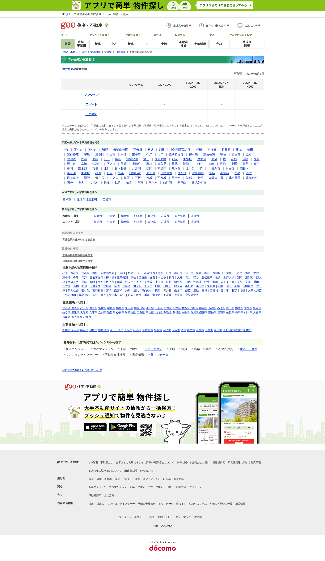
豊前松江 (73, 154)
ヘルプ (151, 517)
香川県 (194, 312)
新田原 (225, 149)
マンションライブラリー (121, 503)
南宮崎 (224, 173)
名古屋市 (147, 330)
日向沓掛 (73, 177)
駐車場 (167, 478)
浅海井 (187, 163)
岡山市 (218, 330)
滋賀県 (111, 312)
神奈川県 (139, 308)
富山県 (230, 308)
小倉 (65, 149)
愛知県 (248, 308)
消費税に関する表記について (140, 470)
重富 (140, 182)
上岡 (234, 163)
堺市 (183, 330)
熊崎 (124, 163)
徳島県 (185, 312)
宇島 (87, 154)
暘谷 (118, 159)
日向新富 (135, 173)
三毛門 (99, 154)
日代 (175, 163)
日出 (107, 159)
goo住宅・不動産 (68, 462)
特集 (91, 503)
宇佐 (223, 154)
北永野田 (234, 177)
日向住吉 (166, 173)
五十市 (176, 177)
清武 (249, 173)
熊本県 (138, 215)
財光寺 (230, 168)
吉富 (112, 154)
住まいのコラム (198, 503)
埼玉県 (150, 308)
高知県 (212, 312)
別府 (175, 159)
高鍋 (121, 173)
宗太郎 (82, 168)
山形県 (111, 308)
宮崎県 (165, 215)
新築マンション (97, 487)
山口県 (159, 312)
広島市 (209, 330)
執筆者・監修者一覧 (221, 503)
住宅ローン (195, 487)
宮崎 (212, 173)
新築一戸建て (137, 487)
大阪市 (176, 330)
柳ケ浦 (193, 154)
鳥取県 (168, 312)
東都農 (85, 173)
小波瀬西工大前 (180, 149)
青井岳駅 (67, 69)
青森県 (75, 308)
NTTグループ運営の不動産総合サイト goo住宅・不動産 (95, 14)
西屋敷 (236, 154)
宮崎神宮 (198, 173)
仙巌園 (167, 182)
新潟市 (137, 330)
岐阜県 (66, 312)
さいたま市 (116, 330)
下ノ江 (111, 163)
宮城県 (102, 308)
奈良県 (120, 312)
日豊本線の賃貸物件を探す (77, 260)
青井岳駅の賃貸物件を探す (77, 255)
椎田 (250, 149)
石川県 (221, 308)
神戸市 (191, 330)
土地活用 (109, 495)
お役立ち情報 (65, 503)
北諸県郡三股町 (87, 199)
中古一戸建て (153, 349)
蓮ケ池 (182, 173)
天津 (160, 154)
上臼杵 (136, 163)
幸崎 (84, 163)
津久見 (161, 163)
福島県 (120, 308)
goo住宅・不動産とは (101, 462)
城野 (105, 149)
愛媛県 (203, 312)
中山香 (71, 159)
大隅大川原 (215, 177)
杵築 (84, 159)
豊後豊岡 (132, 159)
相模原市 (103, 330)
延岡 (149, 168)
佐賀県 (111, 215)
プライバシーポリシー (131, 517)
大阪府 (84, 312)
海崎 (211, 163)
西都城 (161, 177)
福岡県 (98, 215)
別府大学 (160, 159)
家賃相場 (179, 478)
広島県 (141, 312)
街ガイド (181, 503)
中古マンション (118, 487)
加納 (237, 173)
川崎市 (93, 330)
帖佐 (118, 182)
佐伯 (223, 163)
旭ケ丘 (176, 168)
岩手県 (93, 308)
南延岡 (161, 168)
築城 (239, 149)
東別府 (187, 159)
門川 (203, 168)
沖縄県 (195, 215)
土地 (168, 487)
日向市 (215, 168)
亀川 (146, 159)
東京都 (129, 308)
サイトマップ (183, 517)
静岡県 (257, 308)
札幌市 (66, 330)
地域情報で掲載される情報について (82, 370)
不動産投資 (180, 487)
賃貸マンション (151, 478)
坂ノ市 (71, 163)
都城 (149, 177)
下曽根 (137, 149)
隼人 (81, 182)
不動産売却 (95, 495)
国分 (70, 182)
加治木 (93, 182)
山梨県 (203, 308)
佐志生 (96, 163)
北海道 (66, 308)
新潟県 (212, 308)
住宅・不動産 (248, 349)
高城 (234, 159)
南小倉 (92, 149)
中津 (124, 154)
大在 (256, 159)
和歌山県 (130, 312)
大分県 (152, 215)
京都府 (102, 312)
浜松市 (167, 330)
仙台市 (75, 330)
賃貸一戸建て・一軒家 (127, 478)
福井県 (239, 308)
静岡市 (158, 330)
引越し (100, 503)
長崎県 (125, 215)
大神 (95, 159)
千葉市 (128, 330)
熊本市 (247, 330)
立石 (249, 154)
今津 (149, 154)
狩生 (200, 163)
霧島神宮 (252, 177)
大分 (214, 159)
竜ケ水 (153, 182)
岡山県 (150, 312)
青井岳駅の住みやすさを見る (78, 239)
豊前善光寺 (176, 154)
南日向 (244, 168)
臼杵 (149, 163)
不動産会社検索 (146, 503)
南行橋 (211, 149)
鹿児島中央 (198, 182)
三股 (138, 177)
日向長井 (121, 168)
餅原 (127, 177)
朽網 (150, 149)
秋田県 (84, 308)
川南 (110, 173)
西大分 (201, 159)
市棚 (95, 168)
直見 (245, 163)
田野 (87, 177)
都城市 (66, 199)
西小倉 (78, 149)
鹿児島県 (179, 215)
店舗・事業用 (104, 478)
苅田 (162, 149)
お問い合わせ (165, 517)
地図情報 (240, 503)
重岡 (70, 168)
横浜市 (84, 330)
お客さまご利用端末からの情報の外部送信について (145, 462)
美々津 (71, 173)
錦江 (107, 182)
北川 (107, 168)
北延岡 (136, 168)
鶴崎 (245, 159)
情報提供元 (218, 462)
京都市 (200, 330)
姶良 (129, 182)
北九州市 (228, 330)
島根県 (177, 312)
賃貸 (91, 478)
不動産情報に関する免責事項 (244, 462)
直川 (256, 163)
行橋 (199, 149)
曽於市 (106, 199)
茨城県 (168, 308)
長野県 (194, 308)
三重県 (75, 312)
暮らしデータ (159, 354)
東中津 (136, 154)
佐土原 (150, 173)
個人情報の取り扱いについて (105, 470)
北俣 (200, 177)
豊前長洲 (209, 154)
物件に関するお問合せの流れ (193, 462)
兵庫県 (93, 312)
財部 (189, 177)
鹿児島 (181, 182)
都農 (98, 173)
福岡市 (238, 330)
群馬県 (185, 308)
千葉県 (159, 308)
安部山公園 (120, 149)
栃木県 (177, 308)
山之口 (114, 177)
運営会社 (199, 517)
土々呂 (190, 168)
